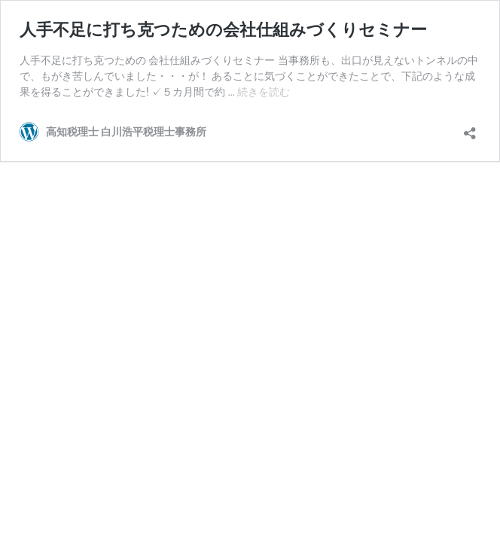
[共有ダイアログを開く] (469, 128)
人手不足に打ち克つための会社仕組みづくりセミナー (223, 29)
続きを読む (263, 92)
